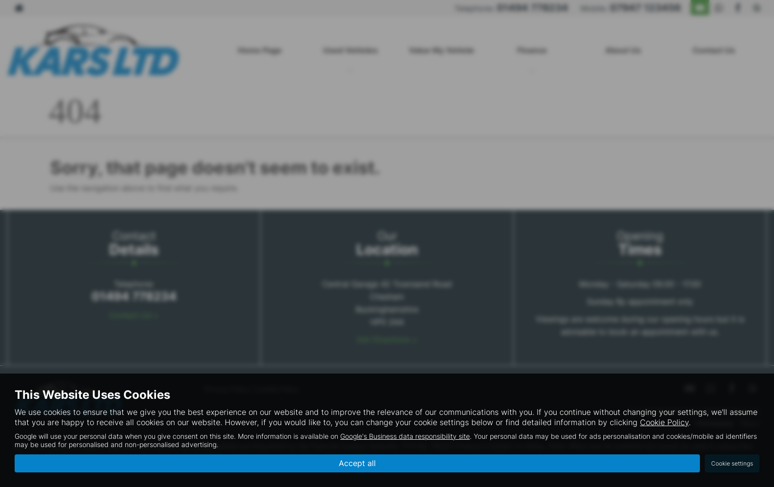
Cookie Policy (664, 422)
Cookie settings (732, 463)
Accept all (357, 463)
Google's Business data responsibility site (405, 436)
